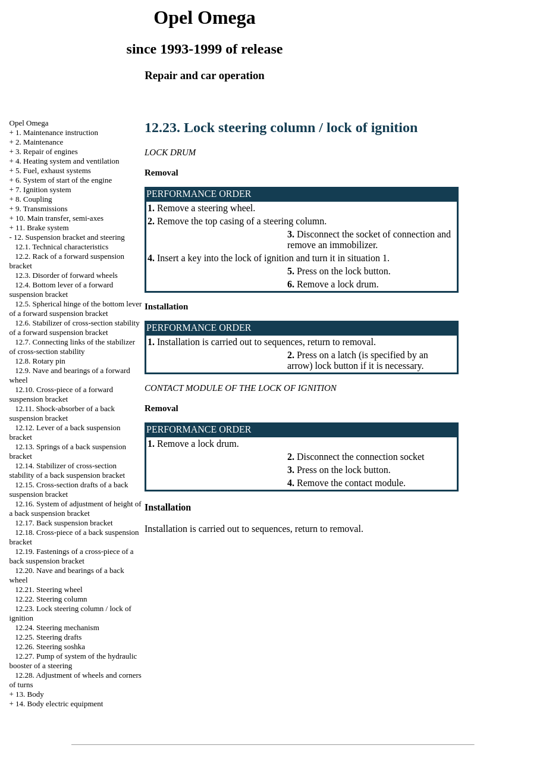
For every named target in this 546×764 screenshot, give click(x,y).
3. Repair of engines (46, 151)
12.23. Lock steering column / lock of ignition (281, 127)
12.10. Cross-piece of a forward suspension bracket (61, 394)
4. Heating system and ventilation (67, 160)
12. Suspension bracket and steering (69, 237)
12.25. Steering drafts (48, 637)
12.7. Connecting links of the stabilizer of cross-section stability (73, 346)
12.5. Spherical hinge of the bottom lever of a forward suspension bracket (76, 308)
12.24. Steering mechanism (57, 627)
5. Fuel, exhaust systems (53, 170)
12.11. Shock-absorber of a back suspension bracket (62, 413)
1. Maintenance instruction (56, 132)
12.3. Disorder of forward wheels (66, 275)
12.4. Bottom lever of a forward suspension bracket (62, 289)
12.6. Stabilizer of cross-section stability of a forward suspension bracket (75, 327)
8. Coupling (33, 199)
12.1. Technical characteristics (61, 246)
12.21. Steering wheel (48, 589)
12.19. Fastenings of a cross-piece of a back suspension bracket (72, 556)
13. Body (29, 694)
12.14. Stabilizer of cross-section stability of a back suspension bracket (67, 470)
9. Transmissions (41, 208)
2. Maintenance (39, 141)
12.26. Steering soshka (50, 646)
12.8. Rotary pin (40, 360)
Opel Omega (29, 122)
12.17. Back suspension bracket (63, 522)
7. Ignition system (43, 189)
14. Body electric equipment (59, 703)
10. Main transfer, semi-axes (59, 218)
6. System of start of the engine (63, 180)
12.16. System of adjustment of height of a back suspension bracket (76, 508)
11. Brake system (41, 227)
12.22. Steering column (51, 598)
